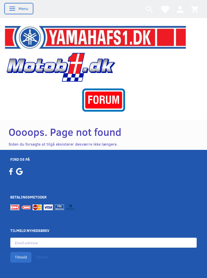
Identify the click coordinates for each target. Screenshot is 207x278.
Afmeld (42, 257)
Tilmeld (21, 257)
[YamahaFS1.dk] (95, 37)
